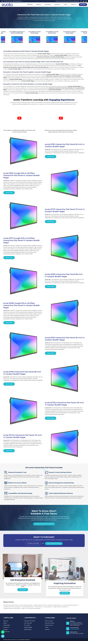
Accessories (48, 4)
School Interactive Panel (26, 605)
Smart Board (38, 606)
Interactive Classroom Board (70, 605)
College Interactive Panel (40, 605)
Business (39, 4)
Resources (58, 4)
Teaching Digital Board (28, 606)
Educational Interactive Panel (11, 605)
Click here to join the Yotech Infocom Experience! (67, 1)
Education (30, 4)
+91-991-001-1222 (6, 1)
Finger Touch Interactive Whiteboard (31, 608)
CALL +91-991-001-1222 (55, 544)
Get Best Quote (34, 544)
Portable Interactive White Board (12, 608)
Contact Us (74, 4)
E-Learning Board (47, 606)
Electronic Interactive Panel (55, 605)
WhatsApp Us (17, 1)
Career (66, 4)
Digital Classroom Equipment (60, 606)
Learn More (50, 157)
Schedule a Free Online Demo (44, 524)
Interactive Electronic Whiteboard (12, 606)
